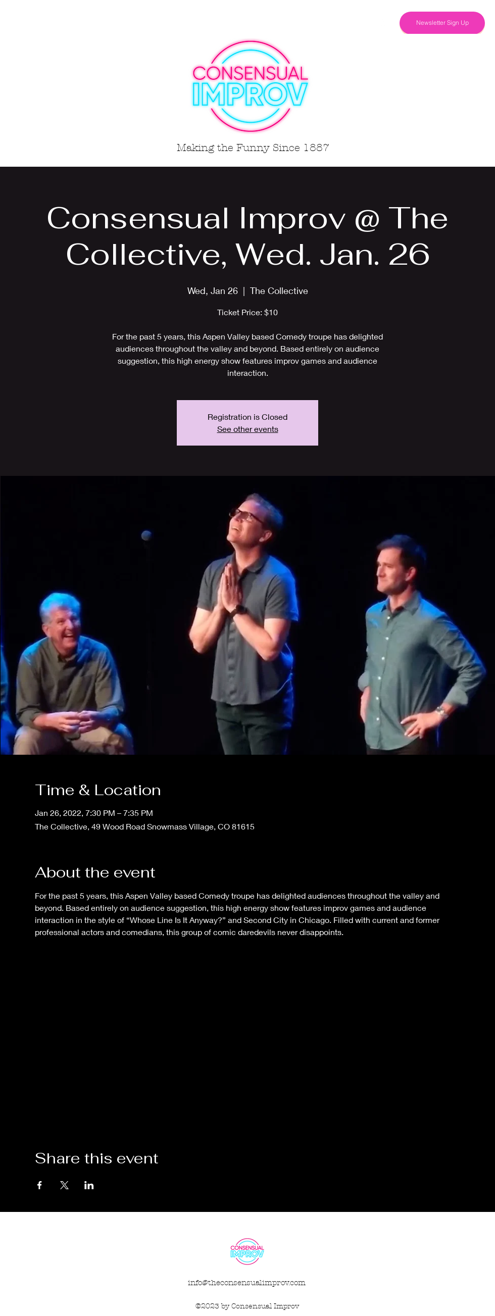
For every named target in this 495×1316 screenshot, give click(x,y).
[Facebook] (367, 23)
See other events (247, 428)
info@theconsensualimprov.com (247, 1282)
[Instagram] (382, 23)
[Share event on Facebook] (39, 1185)
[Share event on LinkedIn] (89, 1185)
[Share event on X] (64, 1185)
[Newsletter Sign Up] (442, 23)
